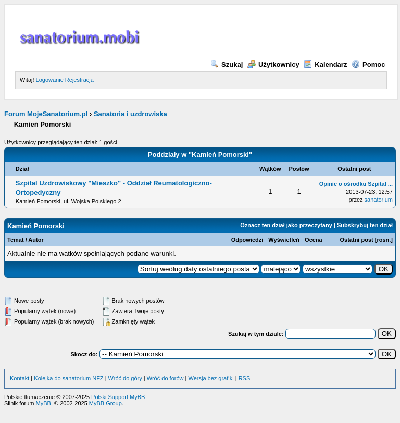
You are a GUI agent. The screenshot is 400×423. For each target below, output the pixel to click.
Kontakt (19, 378)
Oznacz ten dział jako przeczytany (286, 225)
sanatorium (379, 199)
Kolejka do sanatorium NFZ (68, 378)
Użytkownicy (273, 64)
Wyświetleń (283, 240)
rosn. (384, 240)
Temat (15, 240)
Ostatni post (356, 240)
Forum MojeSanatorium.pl (46, 114)
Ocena (313, 240)
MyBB (43, 403)
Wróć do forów (165, 378)
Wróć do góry (125, 378)
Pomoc (368, 64)
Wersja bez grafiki (210, 378)
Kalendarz (325, 64)
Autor (35, 240)
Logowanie (50, 80)
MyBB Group (105, 403)
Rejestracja (79, 80)
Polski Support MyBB (118, 397)
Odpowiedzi (247, 240)
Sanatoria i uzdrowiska (130, 114)
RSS (245, 378)
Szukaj (226, 64)
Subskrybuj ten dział (365, 225)
